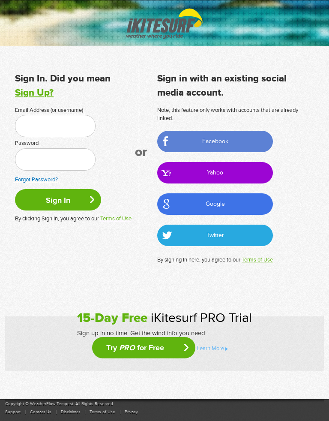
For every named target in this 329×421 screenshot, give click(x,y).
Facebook (215, 141)
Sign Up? (34, 93)
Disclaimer (70, 412)
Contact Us (40, 412)
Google (215, 203)
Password (27, 143)
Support (13, 412)
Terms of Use (116, 218)
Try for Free (135, 347)
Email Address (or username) (49, 110)
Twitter (215, 235)
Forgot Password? (36, 179)
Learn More (210, 348)
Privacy (131, 412)
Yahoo (215, 172)
